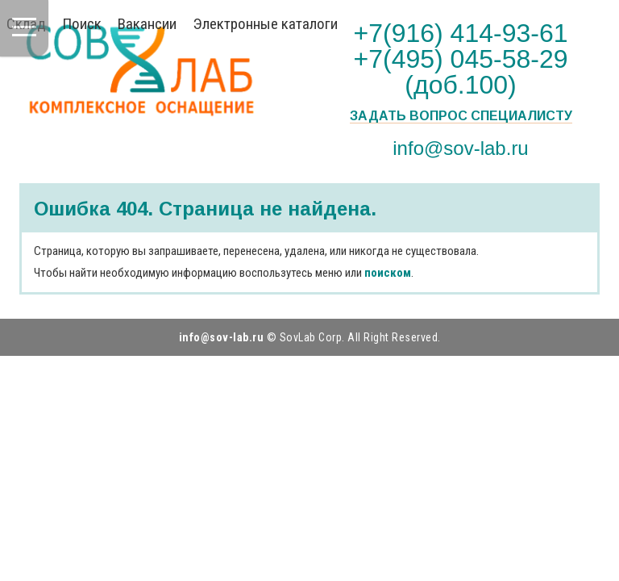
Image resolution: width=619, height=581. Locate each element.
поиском (387, 272)
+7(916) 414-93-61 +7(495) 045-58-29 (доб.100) (461, 59)
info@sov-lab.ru (460, 147)
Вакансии (147, 24)
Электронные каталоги (265, 24)
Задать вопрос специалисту (461, 116)
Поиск (82, 24)
